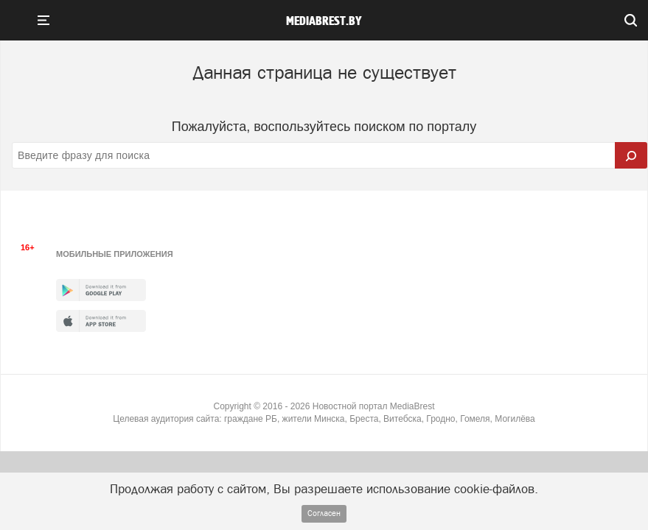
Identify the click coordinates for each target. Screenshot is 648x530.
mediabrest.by (324, 21)
